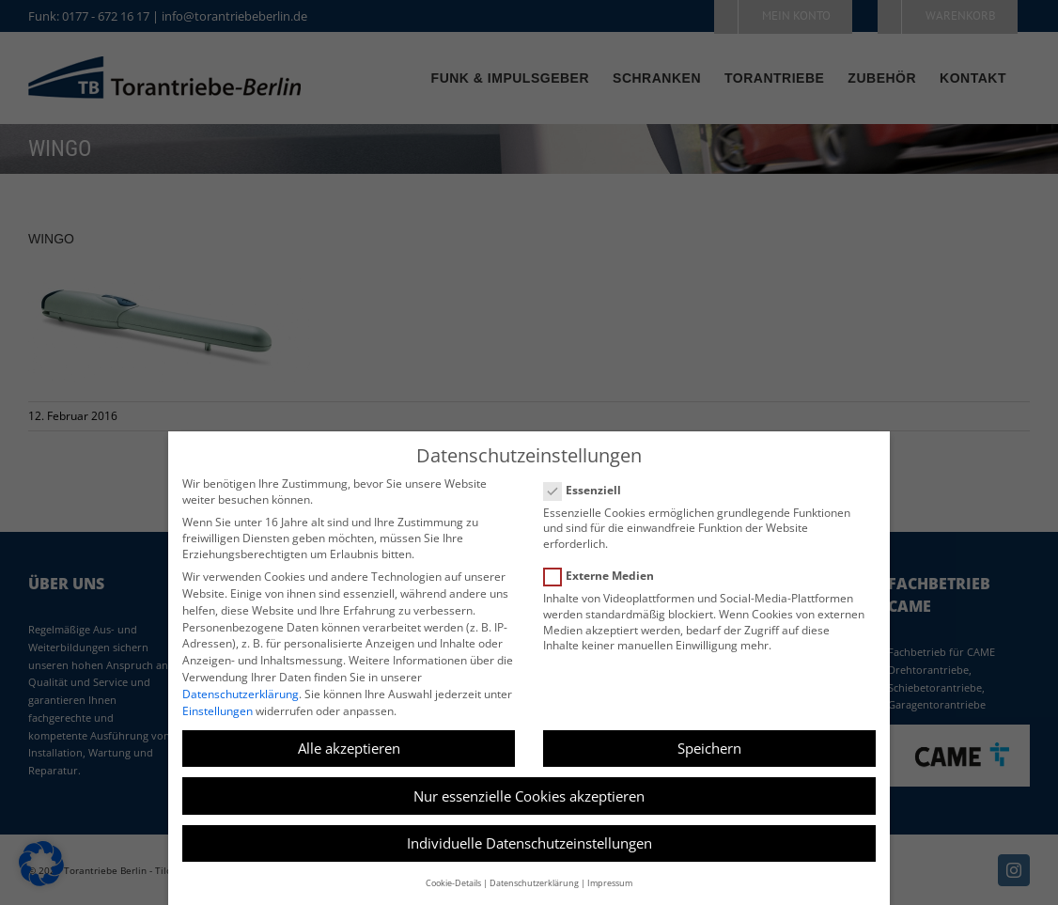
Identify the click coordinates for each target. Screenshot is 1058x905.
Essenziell (590, 490)
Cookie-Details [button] (453, 883)
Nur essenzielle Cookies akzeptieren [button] (529, 796)
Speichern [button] (709, 748)
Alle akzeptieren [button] (349, 748)
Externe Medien (606, 576)
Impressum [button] (609, 883)
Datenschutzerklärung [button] (534, 883)
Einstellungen (217, 711)
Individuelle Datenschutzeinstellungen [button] (529, 843)
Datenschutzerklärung (240, 694)
